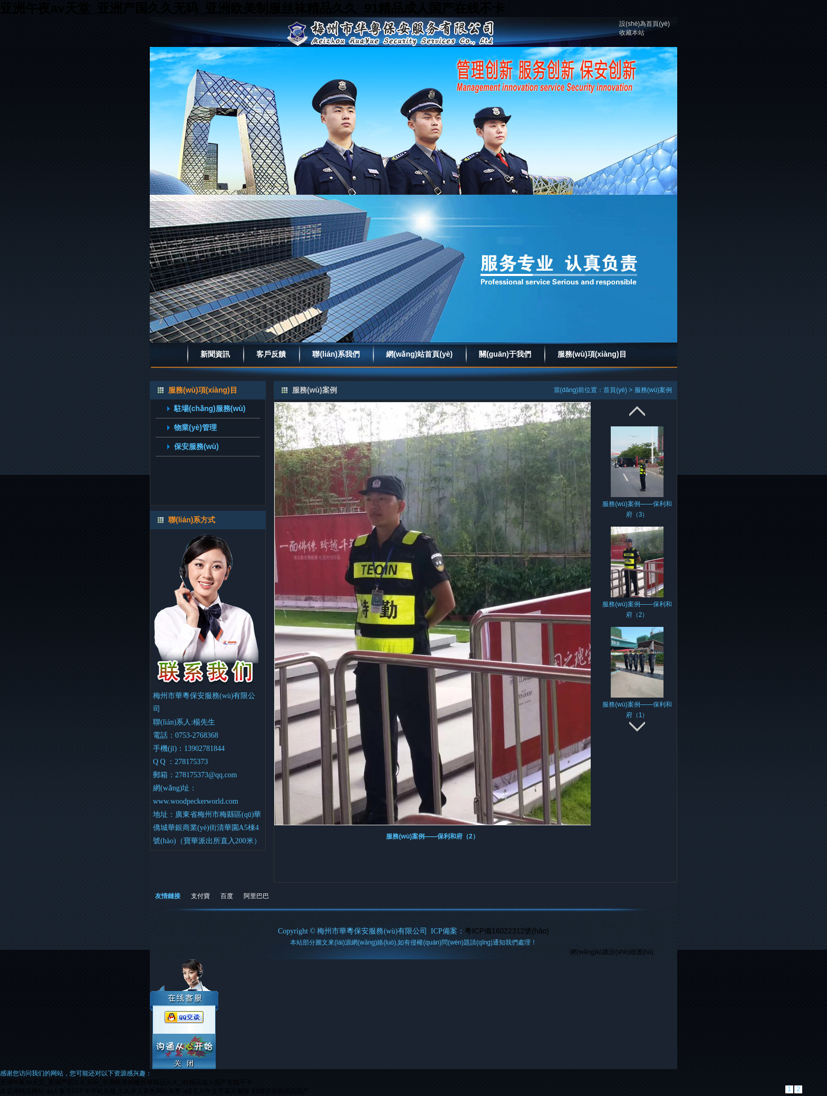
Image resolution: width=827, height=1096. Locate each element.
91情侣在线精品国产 (280, 1091)
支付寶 (200, 896)
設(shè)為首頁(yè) (644, 23)
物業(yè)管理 (195, 427)
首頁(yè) (615, 390)
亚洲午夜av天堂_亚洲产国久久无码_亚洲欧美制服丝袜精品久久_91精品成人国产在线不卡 (252, 8)
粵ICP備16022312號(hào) (507, 931)
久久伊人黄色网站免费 (149, 1091)
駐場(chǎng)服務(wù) (210, 408)
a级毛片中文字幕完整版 (216, 1091)
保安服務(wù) (196, 446)
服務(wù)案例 (653, 390)
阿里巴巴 (256, 896)
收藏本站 (632, 32)
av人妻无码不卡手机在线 (81, 1091)
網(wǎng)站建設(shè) (599, 952)
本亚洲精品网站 (22, 1091)
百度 (226, 896)
